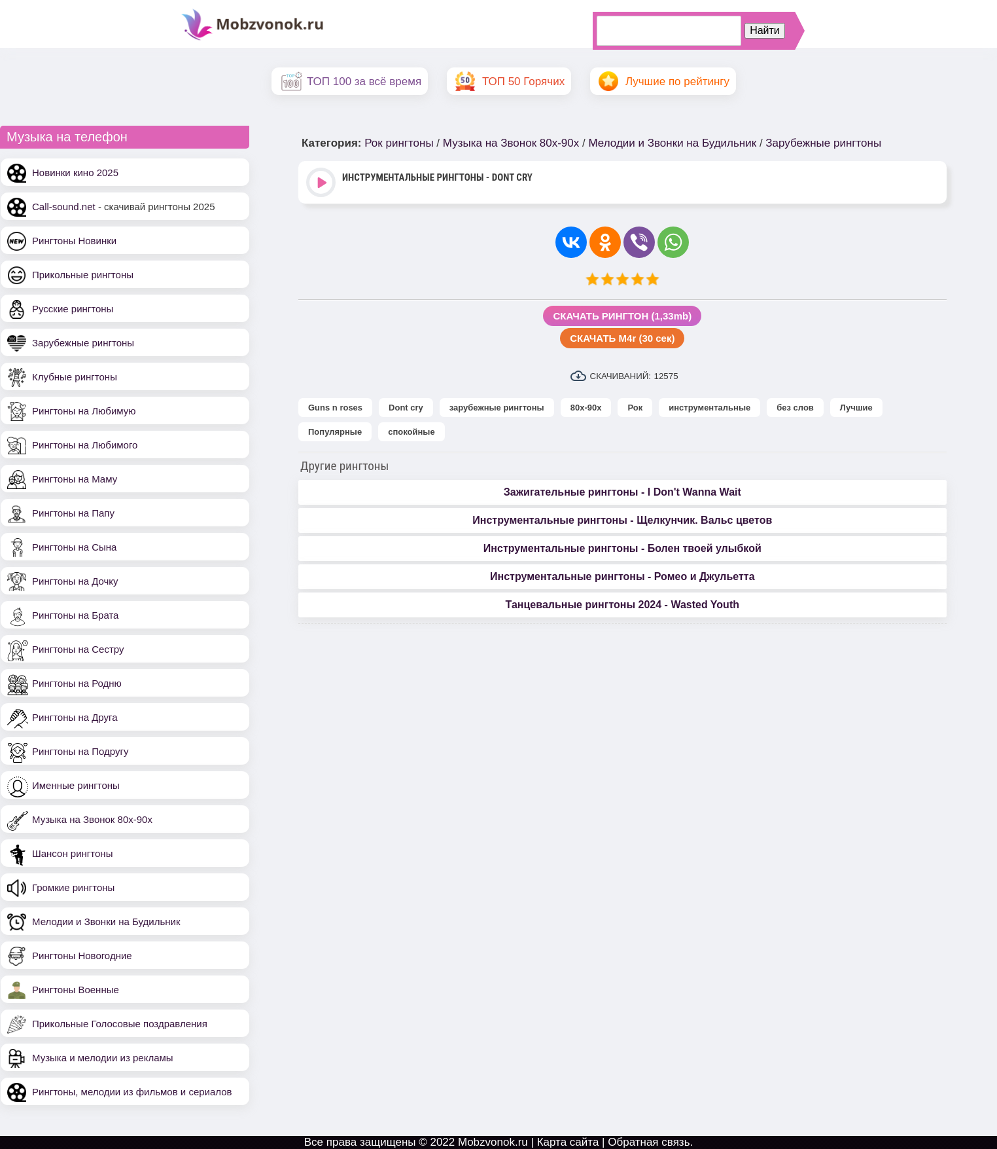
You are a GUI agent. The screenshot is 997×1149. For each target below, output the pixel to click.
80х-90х (586, 407)
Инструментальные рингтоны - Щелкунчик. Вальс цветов (622, 520)
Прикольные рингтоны (82, 274)
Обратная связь (649, 1142)
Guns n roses (335, 407)
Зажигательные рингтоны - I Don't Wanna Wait (622, 492)
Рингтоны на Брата (75, 615)
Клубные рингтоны (74, 376)
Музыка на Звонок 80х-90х (92, 819)
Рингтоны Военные (75, 989)
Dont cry (406, 407)
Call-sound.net (64, 206)
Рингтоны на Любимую (84, 410)
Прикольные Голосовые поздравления (119, 1023)
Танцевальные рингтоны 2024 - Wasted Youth (622, 604)
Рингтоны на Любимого (84, 444)
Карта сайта (568, 1142)
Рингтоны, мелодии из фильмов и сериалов (132, 1091)
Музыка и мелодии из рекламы (102, 1057)
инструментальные (709, 407)
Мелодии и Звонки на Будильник (106, 921)
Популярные (335, 432)
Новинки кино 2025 (75, 172)
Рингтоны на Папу (73, 513)
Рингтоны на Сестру (78, 649)
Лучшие (856, 407)
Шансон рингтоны (72, 853)
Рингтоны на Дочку (75, 581)
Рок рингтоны (398, 143)
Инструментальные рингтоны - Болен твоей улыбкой (622, 548)
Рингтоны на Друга (75, 717)
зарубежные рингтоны (496, 407)
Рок (634, 407)
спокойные (411, 432)
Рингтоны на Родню (77, 683)
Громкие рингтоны (73, 887)
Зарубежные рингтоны (83, 342)
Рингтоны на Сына (74, 547)
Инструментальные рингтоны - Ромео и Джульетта (622, 576)
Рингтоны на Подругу (80, 751)
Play (322, 183)
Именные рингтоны (76, 785)
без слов (795, 407)
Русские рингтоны (72, 308)
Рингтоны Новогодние (82, 955)
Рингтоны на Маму (74, 478)
